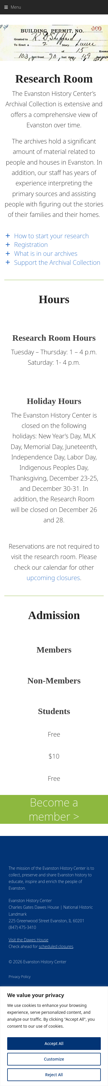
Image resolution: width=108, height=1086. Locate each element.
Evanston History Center (54, 19)
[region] (54, 1036)
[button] (12, 7)
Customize (54, 1059)
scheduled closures (56, 946)
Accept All (54, 1043)
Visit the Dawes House (28, 939)
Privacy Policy (20, 976)
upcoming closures (53, 577)
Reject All (54, 1074)
